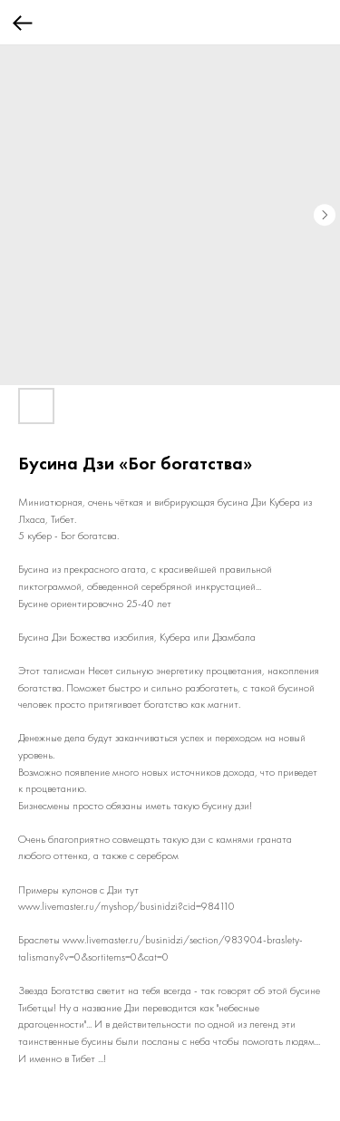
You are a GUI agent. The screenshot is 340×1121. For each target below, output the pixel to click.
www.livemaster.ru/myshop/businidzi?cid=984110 (126, 906)
